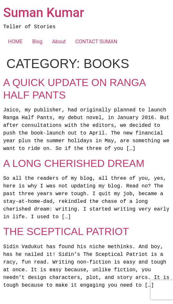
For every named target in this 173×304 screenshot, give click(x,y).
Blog (37, 42)
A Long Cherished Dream (73, 163)
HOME (15, 42)
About (59, 42)
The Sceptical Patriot (66, 231)
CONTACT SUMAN (96, 42)
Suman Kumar (43, 12)
